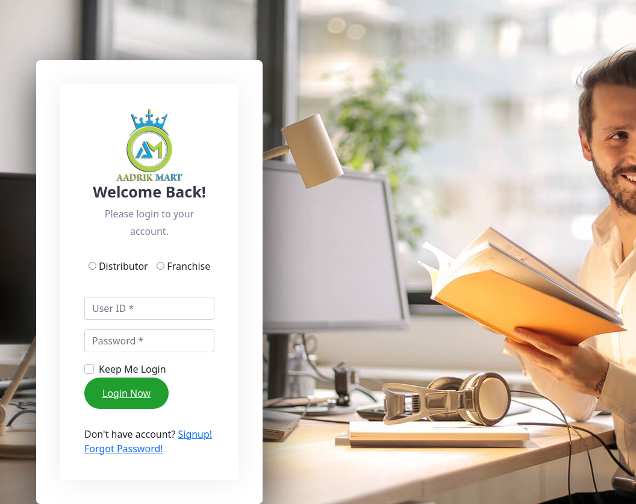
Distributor (125, 266)
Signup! (195, 434)
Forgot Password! (123, 448)
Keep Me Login (132, 369)
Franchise (187, 266)
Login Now (126, 393)
